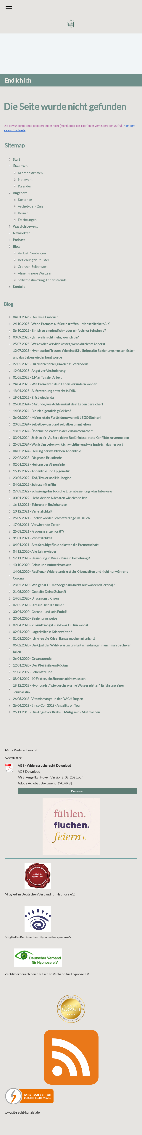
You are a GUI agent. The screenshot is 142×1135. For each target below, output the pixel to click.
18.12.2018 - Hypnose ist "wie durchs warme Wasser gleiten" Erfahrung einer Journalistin (68, 688)
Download (77, 791)
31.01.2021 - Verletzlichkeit (32, 538)
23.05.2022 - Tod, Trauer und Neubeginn (42, 478)
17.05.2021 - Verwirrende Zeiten (36, 525)
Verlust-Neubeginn (32, 253)
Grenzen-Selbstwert (33, 266)
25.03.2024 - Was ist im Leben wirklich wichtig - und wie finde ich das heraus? (68, 444)
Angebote (20, 193)
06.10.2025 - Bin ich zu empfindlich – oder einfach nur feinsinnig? (59, 330)
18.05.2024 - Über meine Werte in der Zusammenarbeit (53, 431)
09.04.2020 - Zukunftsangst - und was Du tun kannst (50, 625)
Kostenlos (25, 200)
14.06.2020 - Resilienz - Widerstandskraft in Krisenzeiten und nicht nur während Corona (70, 574)
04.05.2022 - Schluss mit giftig (34, 484)
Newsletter (21, 233)
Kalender (24, 186)
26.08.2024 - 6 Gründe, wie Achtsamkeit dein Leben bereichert (58, 404)
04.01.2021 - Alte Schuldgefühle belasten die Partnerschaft (56, 545)
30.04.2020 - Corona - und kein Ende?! (40, 612)
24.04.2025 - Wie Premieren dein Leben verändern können (55, 384)
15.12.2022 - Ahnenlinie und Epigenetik (41, 471)
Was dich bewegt (25, 226)
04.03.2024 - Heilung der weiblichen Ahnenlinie (47, 451)
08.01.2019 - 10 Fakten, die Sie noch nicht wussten (49, 679)
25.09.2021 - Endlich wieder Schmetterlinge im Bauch (51, 518)
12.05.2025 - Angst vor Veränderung (39, 371)
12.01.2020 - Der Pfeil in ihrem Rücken (40, 665)
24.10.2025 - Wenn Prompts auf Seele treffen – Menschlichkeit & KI (62, 324)
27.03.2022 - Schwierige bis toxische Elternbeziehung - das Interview (62, 491)
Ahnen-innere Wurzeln (34, 273)
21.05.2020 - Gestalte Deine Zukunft (39, 592)
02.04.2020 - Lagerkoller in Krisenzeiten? (42, 632)
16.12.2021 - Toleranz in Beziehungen (40, 505)
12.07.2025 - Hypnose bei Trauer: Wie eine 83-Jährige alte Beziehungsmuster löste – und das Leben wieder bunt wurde (74, 354)
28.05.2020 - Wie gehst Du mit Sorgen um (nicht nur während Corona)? (63, 585)
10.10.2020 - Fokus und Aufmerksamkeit (42, 565)
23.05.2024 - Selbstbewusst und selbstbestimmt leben (52, 424)
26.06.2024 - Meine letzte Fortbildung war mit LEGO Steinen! (57, 417)
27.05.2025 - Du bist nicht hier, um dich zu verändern (50, 364)
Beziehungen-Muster (33, 260)
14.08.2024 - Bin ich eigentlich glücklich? (42, 411)
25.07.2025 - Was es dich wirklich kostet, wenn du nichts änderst (59, 344)
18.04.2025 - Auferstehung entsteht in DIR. (44, 391)
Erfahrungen (27, 220)
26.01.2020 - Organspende (32, 658)
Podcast (19, 240)
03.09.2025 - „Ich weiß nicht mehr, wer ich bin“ (46, 337)
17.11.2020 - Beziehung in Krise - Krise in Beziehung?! (51, 558)
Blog (16, 246)
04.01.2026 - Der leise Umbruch (35, 317)
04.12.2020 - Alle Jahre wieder (35, 551)
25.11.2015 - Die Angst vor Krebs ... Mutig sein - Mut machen (56, 712)
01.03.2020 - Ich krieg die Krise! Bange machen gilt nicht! (54, 638)
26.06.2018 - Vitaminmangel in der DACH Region (48, 699)
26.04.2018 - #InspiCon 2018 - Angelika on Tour (47, 705)
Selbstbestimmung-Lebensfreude (42, 280)
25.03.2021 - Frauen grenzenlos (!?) (38, 531)
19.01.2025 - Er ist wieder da (33, 397)
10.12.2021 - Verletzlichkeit (32, 511)
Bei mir (23, 213)
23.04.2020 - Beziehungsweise (35, 618)
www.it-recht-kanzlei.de (22, 1112)
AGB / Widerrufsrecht (21, 750)
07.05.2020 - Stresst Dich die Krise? (38, 605)
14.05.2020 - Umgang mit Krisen (36, 598)
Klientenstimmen (30, 173)
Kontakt (19, 287)
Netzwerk (25, 179)
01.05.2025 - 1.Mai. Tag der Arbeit (37, 377)
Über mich (20, 166)
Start (16, 159)
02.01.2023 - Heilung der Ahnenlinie (39, 464)
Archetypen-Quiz (30, 206)
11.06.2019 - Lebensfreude (32, 672)
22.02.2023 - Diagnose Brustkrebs (37, 458)
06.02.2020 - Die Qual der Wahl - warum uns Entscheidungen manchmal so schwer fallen (72, 648)
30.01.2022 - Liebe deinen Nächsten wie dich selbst (50, 498)
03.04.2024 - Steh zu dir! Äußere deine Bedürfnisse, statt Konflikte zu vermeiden (71, 438)
